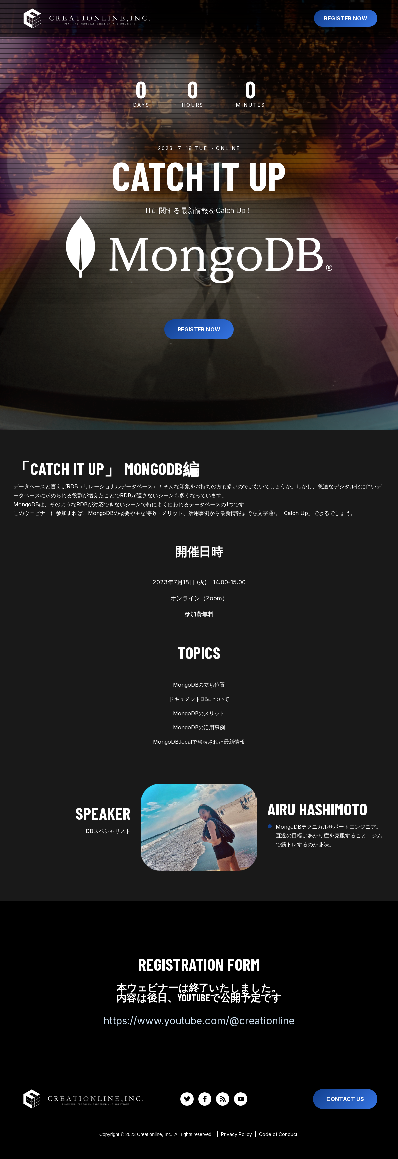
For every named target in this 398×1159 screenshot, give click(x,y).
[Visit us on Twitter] (187, 1099)
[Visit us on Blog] (222, 1099)
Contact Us (345, 1099)
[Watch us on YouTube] (240, 1099)
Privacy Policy (238, 1134)
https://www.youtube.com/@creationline (199, 1021)
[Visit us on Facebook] (204, 1099)
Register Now (345, 18)
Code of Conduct (278, 1134)
